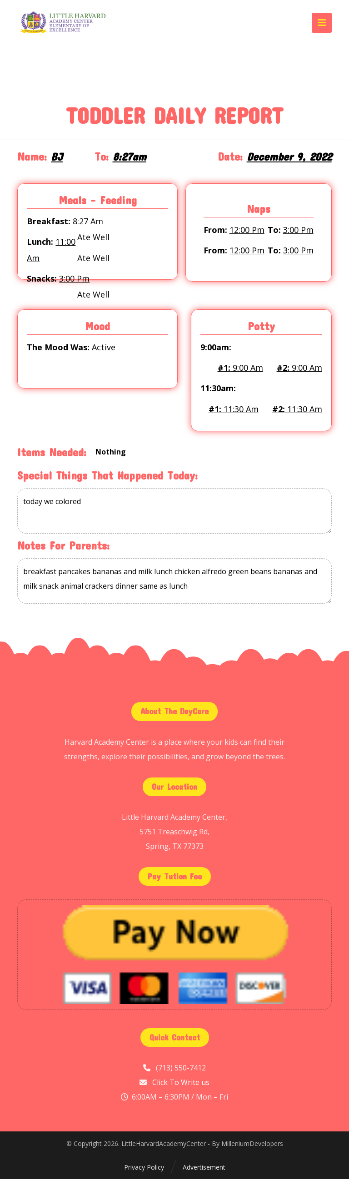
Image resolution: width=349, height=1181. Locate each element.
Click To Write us (180, 1085)
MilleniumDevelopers (252, 1146)
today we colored (174, 513)
